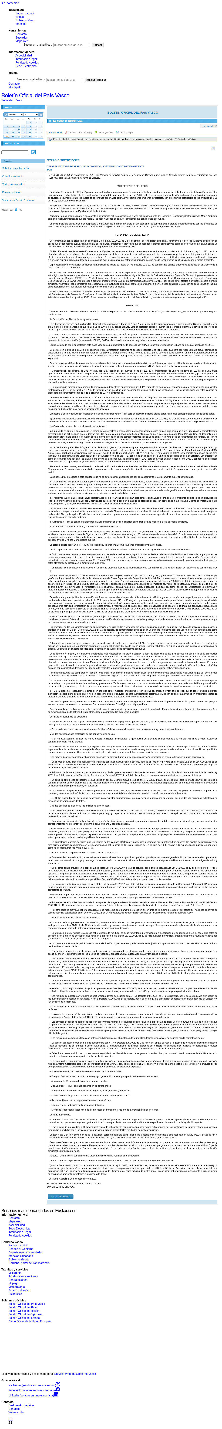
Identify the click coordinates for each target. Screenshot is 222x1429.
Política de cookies (27, 62)
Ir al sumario (208, 126)
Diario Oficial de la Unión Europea (29, 1321)
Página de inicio (25, 13)
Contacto (21, 34)
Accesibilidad (23, 55)
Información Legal (19, 1232)
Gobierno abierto (18, 1259)
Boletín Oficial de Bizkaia (23, 1310)
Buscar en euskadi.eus (37, 44)
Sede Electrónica (26, 66)
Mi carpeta (15, 87)
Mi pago (13, 1283)
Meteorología (16, 1286)
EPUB (106, 132)
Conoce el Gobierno (20, 1248)
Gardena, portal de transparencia (29, 1263)
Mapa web (21, 41)
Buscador (21, 37)
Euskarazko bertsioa (21, 1405)
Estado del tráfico (19, 1290)
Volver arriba (16, 1412)
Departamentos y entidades (25, 1252)
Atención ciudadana (20, 1255)
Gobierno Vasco (25, 20)
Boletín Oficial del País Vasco (35, 95)
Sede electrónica (11, 100)
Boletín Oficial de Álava (22, 1307)
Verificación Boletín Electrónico (19, 200)
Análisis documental (60, 1196)
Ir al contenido (10, 3)
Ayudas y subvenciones (23, 1276)
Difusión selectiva (11, 192)
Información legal (26, 59)
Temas (19, 16)
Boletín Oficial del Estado (24, 1317)
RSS (18, 210)
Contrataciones (17, 1279)
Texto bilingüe (126, 132)
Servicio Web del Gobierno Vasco (75, 1373)
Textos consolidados (13, 184)
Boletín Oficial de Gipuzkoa (25, 1314)
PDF (81, 132)
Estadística (15, 1293)
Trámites (20, 23)
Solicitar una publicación (15, 168)
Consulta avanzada (12, 176)
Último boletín (7, 210)
